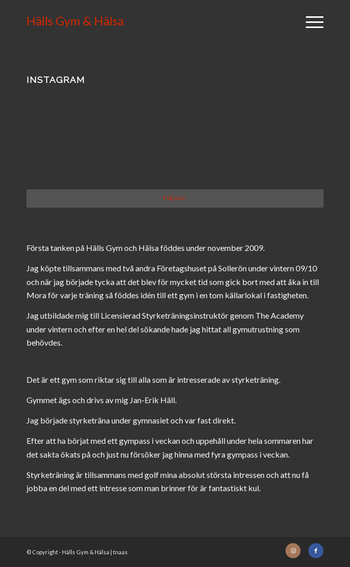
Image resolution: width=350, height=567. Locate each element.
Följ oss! (175, 198)
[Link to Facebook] (316, 550)
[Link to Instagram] (293, 550)
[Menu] (310, 21)
